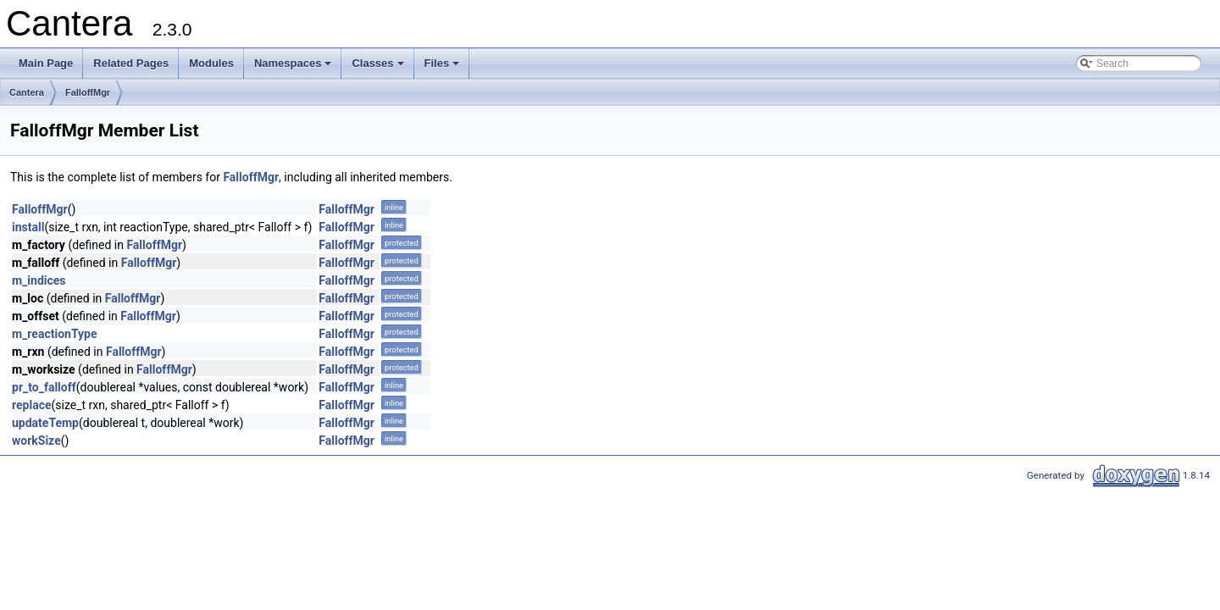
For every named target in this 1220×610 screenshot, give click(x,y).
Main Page (46, 63)
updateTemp (45, 423)
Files (443, 68)
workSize (36, 440)
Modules (211, 63)
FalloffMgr (87, 92)
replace (31, 405)
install (28, 227)
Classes (379, 68)
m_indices (39, 280)
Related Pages (131, 63)
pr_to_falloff (44, 387)
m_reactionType (54, 334)
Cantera (26, 92)
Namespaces (294, 68)
